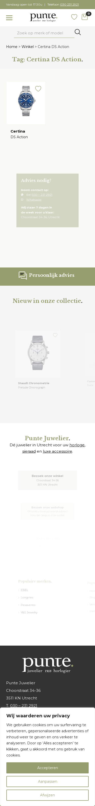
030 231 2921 (69, 4)
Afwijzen (47, 795)
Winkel (28, 46)
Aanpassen (47, 781)
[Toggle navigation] (9, 18)
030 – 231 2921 (43, 196)
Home (11, 46)
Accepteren (47, 768)
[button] (37, 91)
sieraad (29, 451)
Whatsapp (36, 200)
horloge (77, 445)
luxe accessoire (57, 451)
